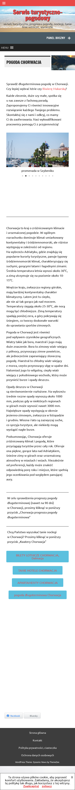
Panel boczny (56, 38)
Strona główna (37, 732)
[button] (5, 47)
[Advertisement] (35, 672)
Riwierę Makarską (54, 88)
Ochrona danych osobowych (37, 755)
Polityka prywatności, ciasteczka (38, 747)
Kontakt (37, 740)
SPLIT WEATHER (37, 196)
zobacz (47, 786)
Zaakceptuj (31, 786)
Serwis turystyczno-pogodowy (37, 15)
